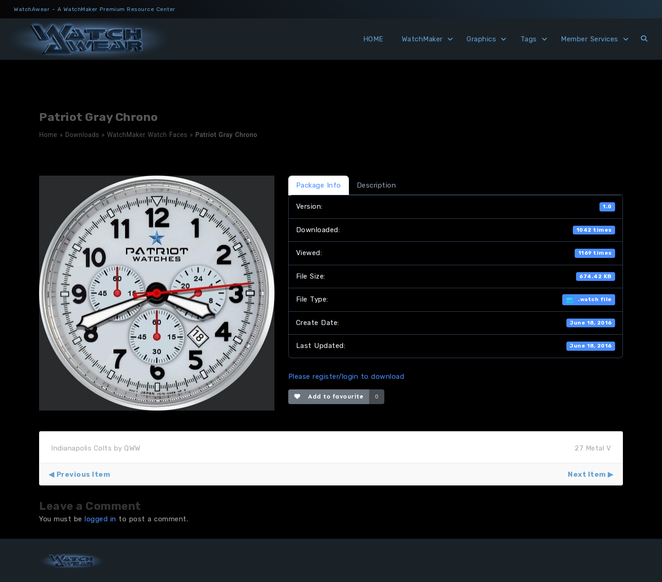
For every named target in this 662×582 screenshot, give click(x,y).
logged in (100, 519)
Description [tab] (376, 185)
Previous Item (83, 474)
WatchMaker (422, 39)
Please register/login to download (346, 376)
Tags (528, 39)
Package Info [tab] (318, 185)
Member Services (589, 39)
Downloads (82, 134)
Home (48, 134)
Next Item (587, 474)
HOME (373, 39)
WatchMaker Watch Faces (147, 134)
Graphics (481, 39)
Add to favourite (329, 396)
